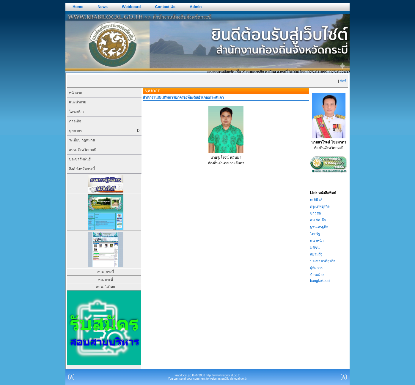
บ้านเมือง (317, 275)
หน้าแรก (75, 93)
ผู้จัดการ (316, 268)
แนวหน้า (317, 241)
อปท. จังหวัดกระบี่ (82, 150)
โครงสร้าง (76, 112)
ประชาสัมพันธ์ (80, 159)
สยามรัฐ (316, 254)
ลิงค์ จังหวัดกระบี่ (82, 169)
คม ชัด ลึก (318, 220)
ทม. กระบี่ (105, 279)
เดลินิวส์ (316, 200)
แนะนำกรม (77, 102)
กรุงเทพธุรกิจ (320, 206)
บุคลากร (75, 131)
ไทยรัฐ (315, 234)
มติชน (315, 247)
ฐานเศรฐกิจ (319, 227)
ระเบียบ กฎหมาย (82, 140)
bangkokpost (320, 281)
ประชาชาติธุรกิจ (322, 261)
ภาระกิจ (75, 121)
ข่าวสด (315, 213)
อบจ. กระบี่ (105, 272)
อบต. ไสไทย (105, 287)
